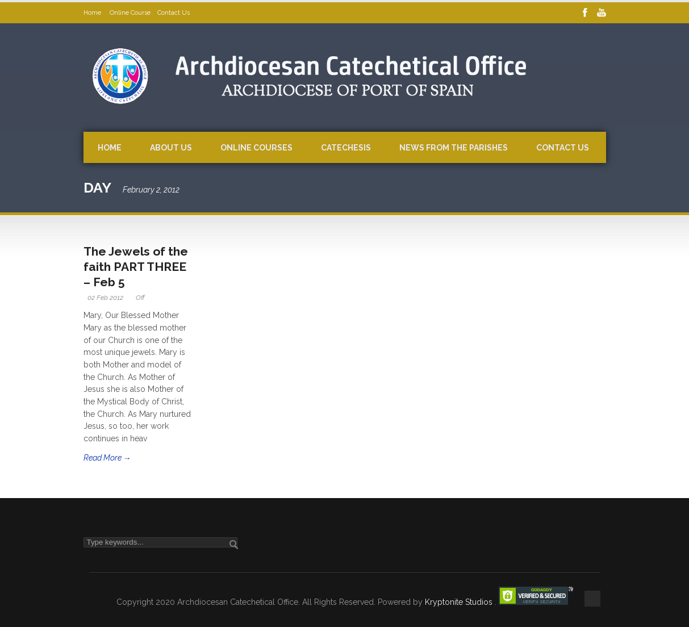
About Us (171, 147)
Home (93, 12)
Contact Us (173, 12)
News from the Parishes (453, 147)
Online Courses (256, 147)
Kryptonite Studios (460, 602)
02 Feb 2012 (105, 298)
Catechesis (346, 147)
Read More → (107, 457)
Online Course (130, 12)
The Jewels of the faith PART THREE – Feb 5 (135, 267)
